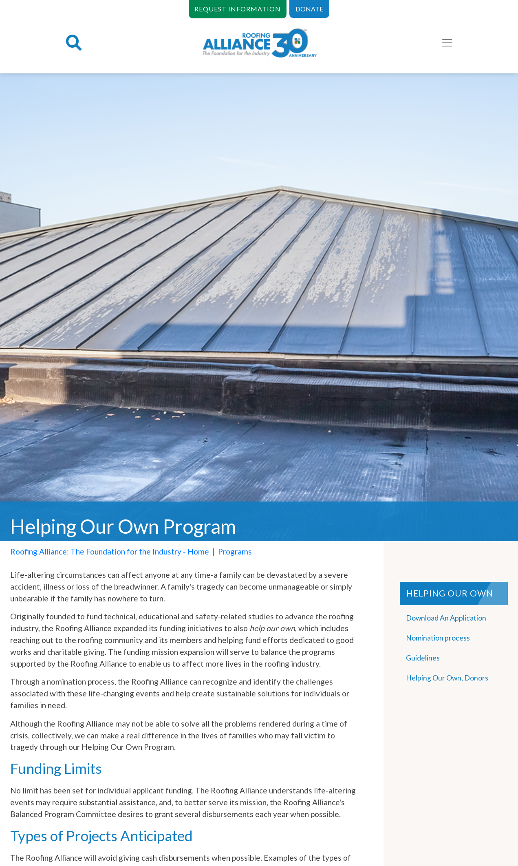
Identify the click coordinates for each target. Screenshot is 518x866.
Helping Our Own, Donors (447, 678)
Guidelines (423, 658)
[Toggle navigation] (447, 43)
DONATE (309, 9)
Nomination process (438, 638)
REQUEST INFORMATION (237, 9)
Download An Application (446, 618)
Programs (235, 551)
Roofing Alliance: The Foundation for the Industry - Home (109, 551)
